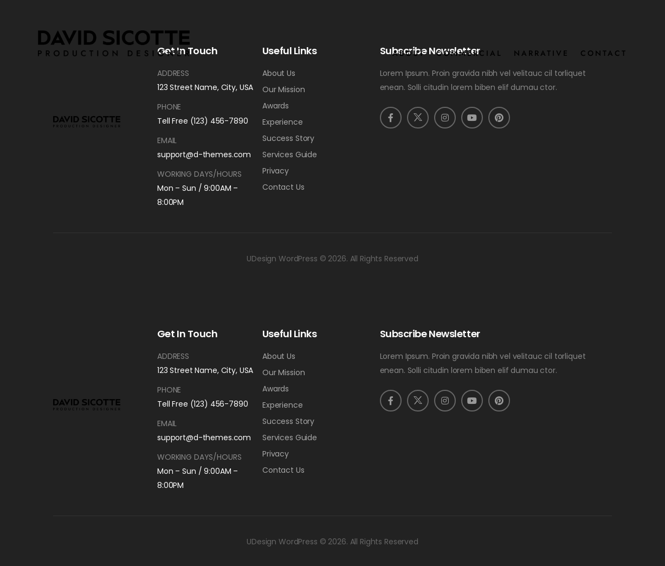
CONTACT (603, 53)
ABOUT (408, 53)
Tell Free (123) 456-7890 (202, 120)
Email (167, 140)
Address (173, 73)
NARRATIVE (541, 53)
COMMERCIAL (469, 53)
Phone (169, 106)
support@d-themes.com (204, 154)
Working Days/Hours (199, 174)
